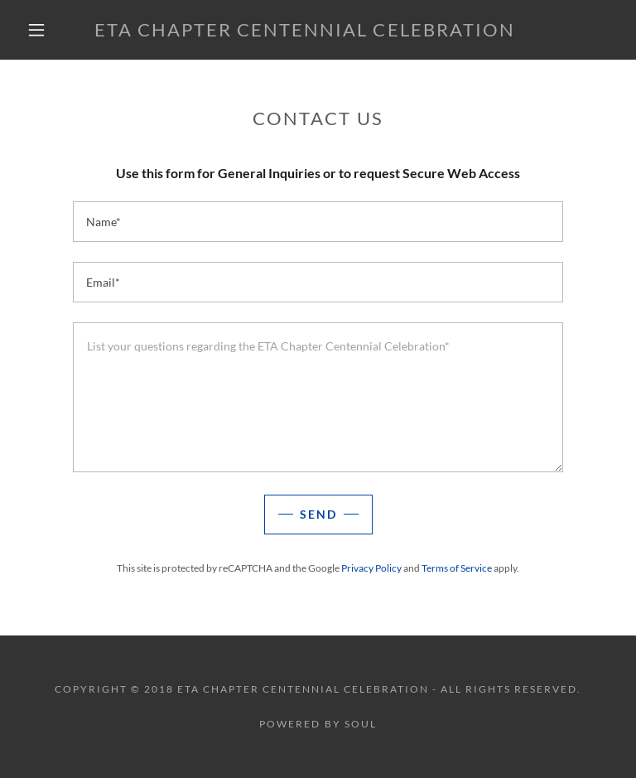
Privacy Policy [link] (371, 568)
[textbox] (318, 221)
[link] (305, 31)
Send (318, 514)
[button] (36, 29)
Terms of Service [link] (457, 568)
